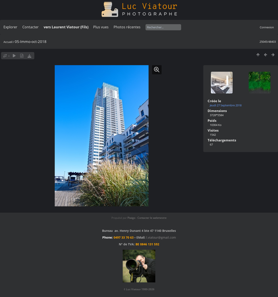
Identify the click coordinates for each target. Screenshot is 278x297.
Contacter (30, 27)
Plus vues (101, 27)
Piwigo (131, 218)
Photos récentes (127, 27)
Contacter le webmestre (152, 218)
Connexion (267, 27)
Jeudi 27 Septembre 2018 (226, 105)
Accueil (7, 42)
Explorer (10, 27)
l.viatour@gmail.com (161, 237)
